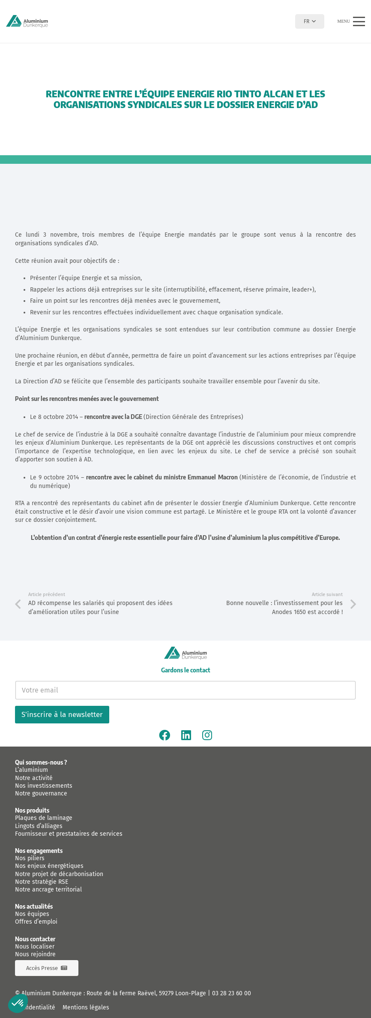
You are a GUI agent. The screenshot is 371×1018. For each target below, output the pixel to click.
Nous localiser (34, 946)
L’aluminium (31, 770)
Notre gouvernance (41, 793)
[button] (309, 21)
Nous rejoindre (35, 954)
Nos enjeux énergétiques (49, 866)
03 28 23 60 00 (231, 993)
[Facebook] (164, 735)
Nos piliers (30, 858)
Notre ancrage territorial (48, 889)
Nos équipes (32, 914)
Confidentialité (35, 1007)
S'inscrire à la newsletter (62, 714)
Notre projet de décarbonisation (59, 874)
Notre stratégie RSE (41, 881)
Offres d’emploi (36, 921)
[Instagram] (207, 735)
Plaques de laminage (43, 818)
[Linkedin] (186, 735)
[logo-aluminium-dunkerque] (27, 21)
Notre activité (34, 778)
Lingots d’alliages (39, 826)
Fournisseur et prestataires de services (69, 833)
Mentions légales (86, 1007)
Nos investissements (43, 785)
